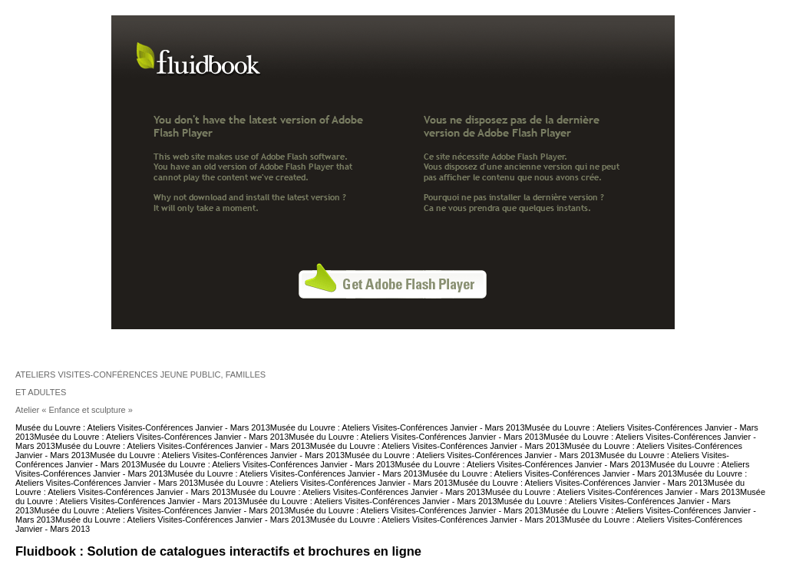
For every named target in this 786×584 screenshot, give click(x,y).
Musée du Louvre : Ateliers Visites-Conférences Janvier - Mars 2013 (142, 427)
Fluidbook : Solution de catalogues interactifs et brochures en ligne (218, 551)
